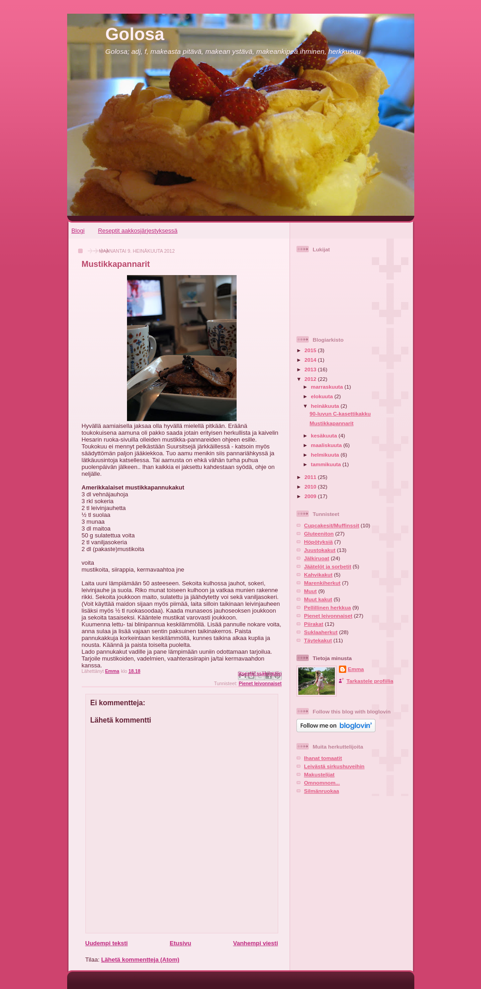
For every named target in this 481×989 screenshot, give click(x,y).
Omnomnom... (322, 783)
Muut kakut (318, 599)
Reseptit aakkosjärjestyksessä (137, 230)
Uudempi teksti (106, 943)
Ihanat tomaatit (323, 758)
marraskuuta (327, 387)
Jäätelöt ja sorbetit (327, 566)
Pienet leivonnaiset (259, 683)
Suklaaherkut (321, 632)
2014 (311, 360)
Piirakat (313, 624)
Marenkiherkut (322, 583)
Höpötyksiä (318, 542)
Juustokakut (320, 550)
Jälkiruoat (316, 558)
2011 (311, 477)
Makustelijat (319, 774)
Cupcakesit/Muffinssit (331, 525)
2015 (311, 350)
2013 (311, 369)
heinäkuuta (326, 406)
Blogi (78, 230)
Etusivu (180, 943)
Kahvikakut (318, 575)
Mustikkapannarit (332, 423)
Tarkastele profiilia (370, 681)
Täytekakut (318, 640)
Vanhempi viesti (255, 943)
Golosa (135, 34)
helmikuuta (326, 455)
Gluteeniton (319, 533)
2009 (311, 496)
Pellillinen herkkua (327, 607)
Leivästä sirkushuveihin (334, 766)
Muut (310, 591)
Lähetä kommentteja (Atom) (140, 959)
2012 (311, 379)
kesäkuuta (324, 435)
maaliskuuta (327, 445)
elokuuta (322, 396)
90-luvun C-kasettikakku (340, 413)
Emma (356, 669)
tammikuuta (327, 464)
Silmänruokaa (321, 791)
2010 (311, 486)
